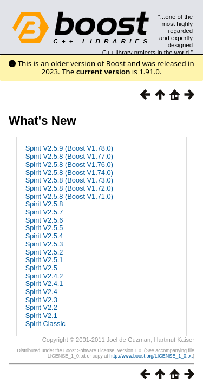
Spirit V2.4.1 (44, 284)
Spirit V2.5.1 (44, 260)
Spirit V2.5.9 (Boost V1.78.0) (69, 148)
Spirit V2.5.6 (44, 220)
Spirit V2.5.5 (44, 228)
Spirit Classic (45, 324)
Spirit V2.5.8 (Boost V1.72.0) (69, 188)
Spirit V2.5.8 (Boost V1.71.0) (69, 196)
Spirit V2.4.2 (44, 276)
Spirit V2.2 (41, 307)
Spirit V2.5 (41, 268)
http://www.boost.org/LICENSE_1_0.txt (151, 356)
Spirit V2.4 (41, 292)
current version (103, 71)
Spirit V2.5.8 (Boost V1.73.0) (69, 180)
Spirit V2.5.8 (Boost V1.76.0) (69, 164)
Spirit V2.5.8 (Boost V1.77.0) (69, 156)
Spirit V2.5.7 (44, 212)
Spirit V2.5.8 (44, 204)
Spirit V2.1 (41, 315)
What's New (42, 120)
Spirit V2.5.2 (44, 252)
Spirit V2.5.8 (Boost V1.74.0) (69, 172)
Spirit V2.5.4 (44, 236)
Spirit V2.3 (41, 300)
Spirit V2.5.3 (44, 244)
